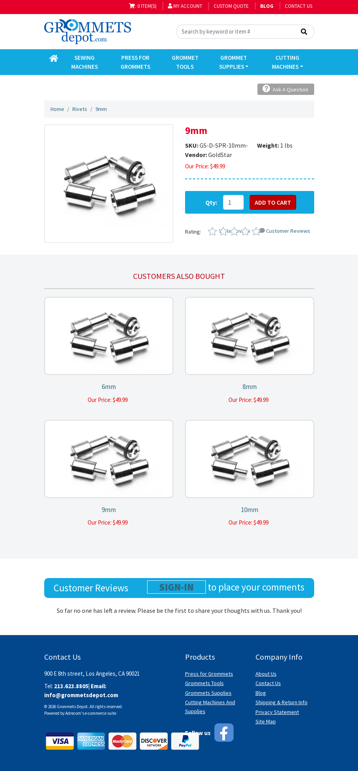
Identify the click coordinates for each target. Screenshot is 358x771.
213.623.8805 (71, 686)
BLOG (266, 6)
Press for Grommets (209, 673)
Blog (260, 692)
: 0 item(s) (143, 6)
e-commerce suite (100, 713)
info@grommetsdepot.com (81, 695)
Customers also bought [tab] (179, 276)
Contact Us (298, 6)
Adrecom (73, 713)
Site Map (265, 721)
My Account (185, 6)
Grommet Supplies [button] (233, 62)
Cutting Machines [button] (285, 62)
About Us (266, 673)
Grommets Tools (204, 683)
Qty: (211, 202)
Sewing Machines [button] (84, 62)
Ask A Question (285, 89)
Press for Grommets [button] (135, 62)
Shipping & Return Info (281, 702)
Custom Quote (231, 6)
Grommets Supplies (208, 692)
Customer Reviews (284, 230)
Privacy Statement (277, 712)
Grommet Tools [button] (185, 62)
